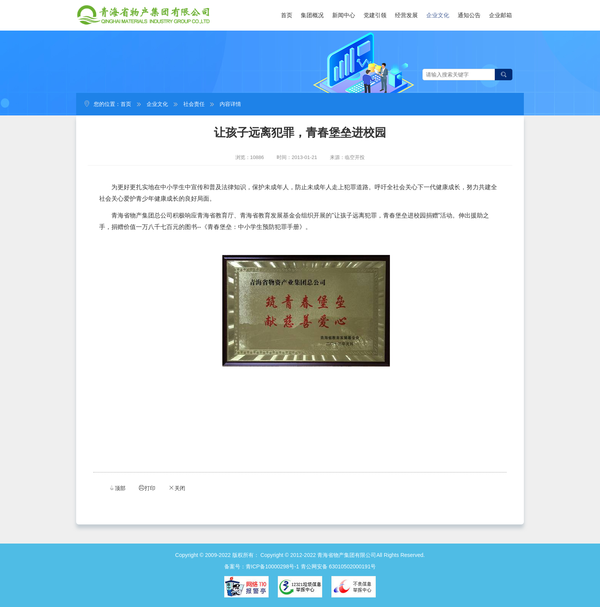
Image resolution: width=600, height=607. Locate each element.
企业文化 (437, 15)
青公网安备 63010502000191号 (338, 566)
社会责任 (194, 104)
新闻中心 (343, 15)
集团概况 (312, 15)
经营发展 (406, 15)
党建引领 (375, 15)
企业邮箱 (500, 15)
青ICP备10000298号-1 (272, 566)
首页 (286, 15)
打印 (147, 488)
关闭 (176, 488)
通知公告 (469, 15)
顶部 (117, 488)
